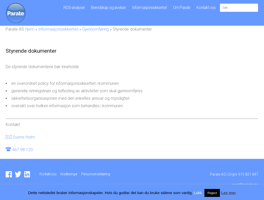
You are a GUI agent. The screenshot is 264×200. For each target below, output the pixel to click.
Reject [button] (212, 193)
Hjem (29, 29)
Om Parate (181, 7)
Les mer (228, 192)
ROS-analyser (74, 7)
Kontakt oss (206, 7)
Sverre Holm (24, 137)
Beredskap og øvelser (108, 7)
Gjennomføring (95, 29)
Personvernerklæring (95, 174)
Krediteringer (68, 174)
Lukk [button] (198, 192)
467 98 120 (22, 149)
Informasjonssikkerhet (149, 7)
